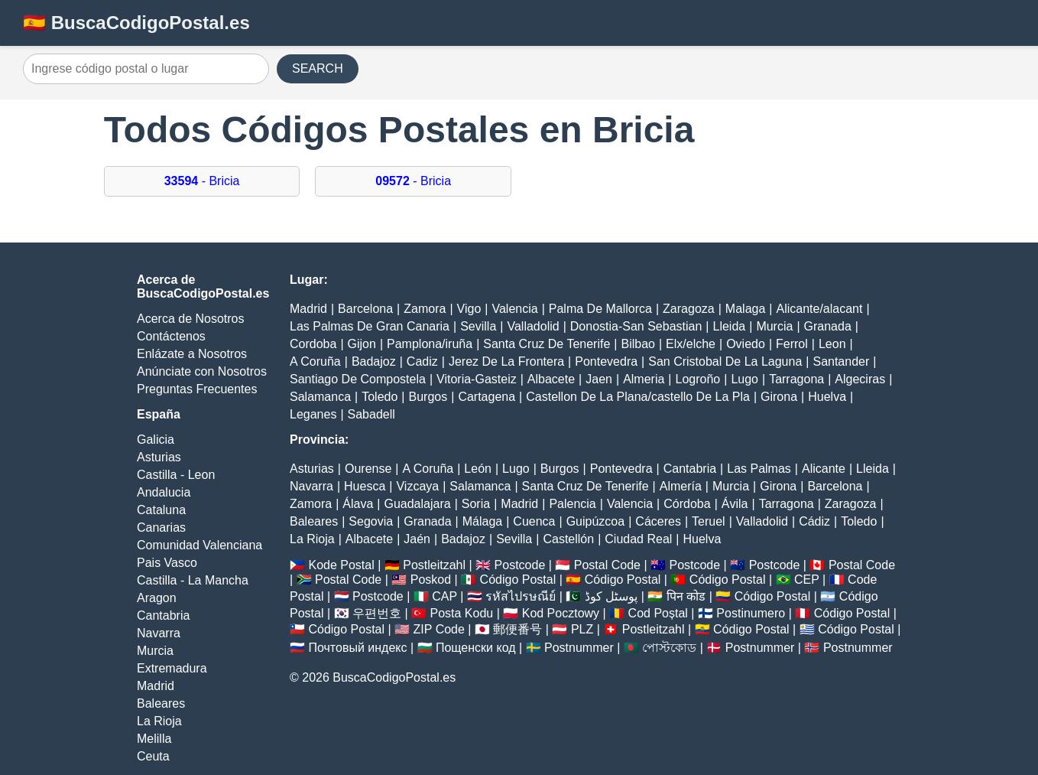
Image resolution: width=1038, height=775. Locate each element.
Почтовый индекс (357, 647)
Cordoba (313, 343)
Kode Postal (341, 564)
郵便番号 (517, 629)
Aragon (157, 597)
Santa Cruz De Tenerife (546, 343)
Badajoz (374, 361)
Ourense (368, 468)
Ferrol (792, 343)
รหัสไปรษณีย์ (520, 596)
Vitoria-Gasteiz (476, 379)
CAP (444, 596)
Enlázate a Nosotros (192, 353)
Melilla (154, 738)
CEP (806, 579)
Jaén (417, 538)
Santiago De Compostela (358, 379)
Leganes (313, 414)
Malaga (745, 308)
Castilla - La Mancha (192, 580)
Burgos (428, 396)
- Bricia (202, 180)
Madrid (155, 685)
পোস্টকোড (669, 647)
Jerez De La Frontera (506, 361)
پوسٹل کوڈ (611, 596)
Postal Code (607, 564)
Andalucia (163, 492)
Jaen (598, 379)
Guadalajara (417, 503)
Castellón (568, 538)
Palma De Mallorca (600, 308)
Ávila (735, 503)
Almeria (643, 379)
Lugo (744, 379)
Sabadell (371, 414)
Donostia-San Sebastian (636, 326)
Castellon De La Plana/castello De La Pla (638, 396)
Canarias (161, 527)
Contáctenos (171, 336)
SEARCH (317, 68)
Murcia (155, 650)
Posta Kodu (461, 613)
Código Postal (518, 579)
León (477, 468)
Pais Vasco (167, 562)
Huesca (364, 486)
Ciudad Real (638, 538)
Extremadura (172, 668)
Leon (832, 343)
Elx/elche (690, 343)
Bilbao (637, 343)
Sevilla (478, 326)
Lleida (729, 326)
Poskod (430, 579)
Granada (827, 326)
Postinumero (750, 613)
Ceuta (153, 756)
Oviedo (745, 343)
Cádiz (814, 521)
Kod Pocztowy (560, 613)
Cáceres (658, 521)
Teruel (708, 521)
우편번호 (376, 613)
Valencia (514, 308)
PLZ (582, 629)
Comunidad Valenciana (199, 545)
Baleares (161, 703)
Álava (357, 503)
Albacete (551, 379)
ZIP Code (439, 629)
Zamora (425, 308)
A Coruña (315, 361)
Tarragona (796, 379)
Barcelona (365, 308)
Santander (841, 361)
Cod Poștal (658, 613)
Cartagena (486, 396)
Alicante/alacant (819, 308)
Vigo (469, 308)
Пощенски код (476, 647)
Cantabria (163, 615)
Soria (476, 503)
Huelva (827, 396)
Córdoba (686, 503)
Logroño (698, 379)
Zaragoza (689, 308)
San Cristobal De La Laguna (725, 361)
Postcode (520, 564)
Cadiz (422, 361)
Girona (779, 396)
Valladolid (533, 326)
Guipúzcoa (595, 521)
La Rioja (159, 721)
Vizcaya (417, 486)
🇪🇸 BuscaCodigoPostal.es (136, 22)
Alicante (823, 468)
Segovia (371, 521)
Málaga (482, 521)
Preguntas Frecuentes (197, 389)
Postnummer (579, 647)
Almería (681, 486)
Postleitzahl (434, 564)
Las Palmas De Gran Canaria (369, 326)
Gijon (362, 343)
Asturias (159, 457)
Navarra (158, 633)
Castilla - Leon (176, 474)
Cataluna (161, 509)
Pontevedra (606, 361)
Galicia (155, 439)
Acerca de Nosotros (191, 318)
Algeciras (860, 379)
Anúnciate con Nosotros (202, 371)
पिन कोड (686, 596)
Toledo (379, 396)
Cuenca (534, 521)
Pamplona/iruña (429, 343)
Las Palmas (759, 468)
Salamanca (320, 396)
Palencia (572, 503)
